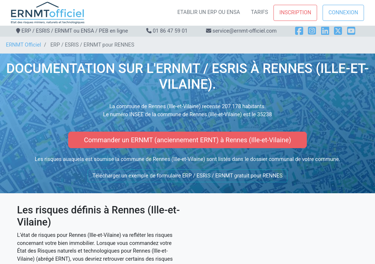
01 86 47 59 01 (170, 31)
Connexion (343, 13)
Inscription (295, 13)
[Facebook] (299, 31)
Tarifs (259, 12)
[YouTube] (351, 31)
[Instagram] (312, 31)
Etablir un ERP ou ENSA (208, 12)
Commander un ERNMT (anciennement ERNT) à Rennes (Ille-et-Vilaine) (187, 140)
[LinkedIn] (325, 31)
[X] (338, 31)
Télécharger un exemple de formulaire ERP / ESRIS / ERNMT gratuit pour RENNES (187, 176)
